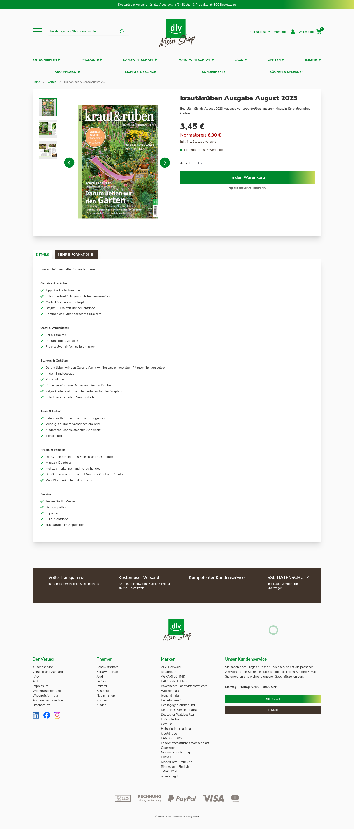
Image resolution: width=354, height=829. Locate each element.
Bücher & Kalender (287, 70)
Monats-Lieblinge (140, 70)
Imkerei (311, 60)
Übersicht (273, 696)
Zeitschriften (45, 60)
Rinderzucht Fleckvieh (176, 764)
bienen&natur (170, 693)
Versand (210, 139)
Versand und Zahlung (48, 669)
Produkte (90, 60)
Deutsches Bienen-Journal (179, 707)
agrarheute (168, 669)
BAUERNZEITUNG (174, 679)
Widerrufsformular (46, 693)
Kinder (101, 703)
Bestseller (104, 688)
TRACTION (169, 769)
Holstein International (177, 726)
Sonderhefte (213, 70)
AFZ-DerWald (171, 665)
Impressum (40, 684)
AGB (36, 679)
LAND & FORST (173, 736)
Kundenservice (43, 665)
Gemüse (167, 722)
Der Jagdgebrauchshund (178, 703)
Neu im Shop (106, 693)
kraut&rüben (170, 731)
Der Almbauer (171, 698)
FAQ (36, 674)
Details (47, 252)
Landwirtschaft (138, 60)
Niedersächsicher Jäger (177, 750)
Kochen (102, 698)
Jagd (239, 60)
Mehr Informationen (90, 252)
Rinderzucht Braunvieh (177, 760)
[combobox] (88, 31)
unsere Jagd (169, 774)
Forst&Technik (171, 717)
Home (36, 79)
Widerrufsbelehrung (47, 688)
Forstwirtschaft (194, 60)
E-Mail (273, 708)
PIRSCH (166, 755)
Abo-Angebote (67, 70)
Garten (274, 60)
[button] (37, 31)
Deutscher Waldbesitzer (177, 712)
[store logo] (177, 31)
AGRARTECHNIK (173, 674)
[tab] (47, 252)
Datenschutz (41, 703)
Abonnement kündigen (49, 698)
